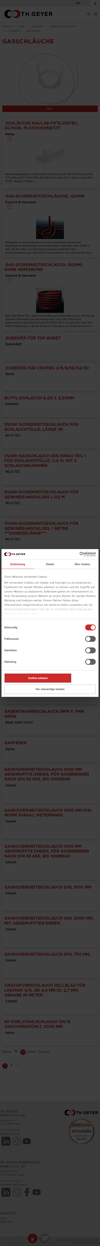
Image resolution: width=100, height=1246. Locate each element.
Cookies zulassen (38, 678)
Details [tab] (50, 564)
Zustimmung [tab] (17, 564)
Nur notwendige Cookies (50, 689)
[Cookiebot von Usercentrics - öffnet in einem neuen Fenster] (79, 554)
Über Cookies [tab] (82, 564)
